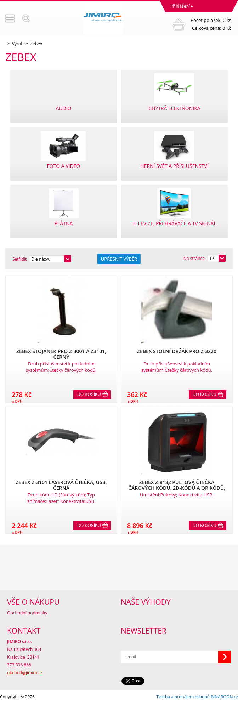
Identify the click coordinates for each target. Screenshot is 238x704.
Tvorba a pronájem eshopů (183, 697)
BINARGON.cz (224, 697)
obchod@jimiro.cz (24, 673)
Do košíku (89, 394)
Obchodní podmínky (27, 613)
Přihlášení (180, 6)
